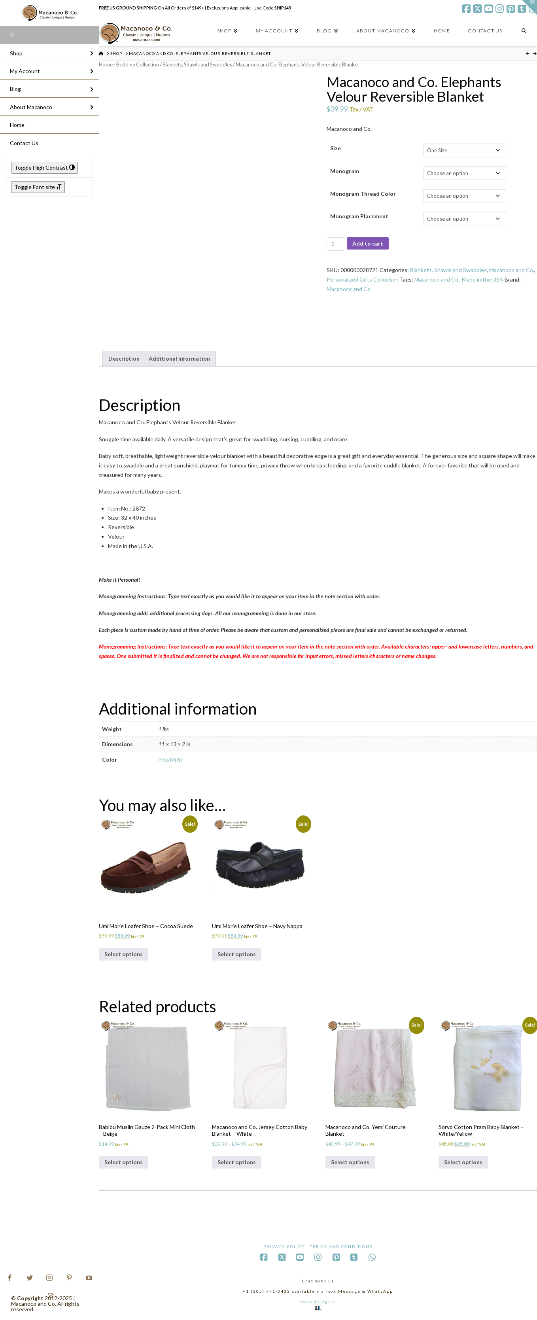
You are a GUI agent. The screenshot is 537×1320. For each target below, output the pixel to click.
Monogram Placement (359, 216)
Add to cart (367, 243)
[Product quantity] (336, 244)
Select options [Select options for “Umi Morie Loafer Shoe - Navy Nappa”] (236, 954)
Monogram (344, 171)
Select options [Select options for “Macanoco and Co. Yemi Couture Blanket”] (350, 1162)
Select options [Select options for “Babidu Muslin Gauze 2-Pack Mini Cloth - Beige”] (123, 1162)
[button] (529, 7)
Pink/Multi (170, 759)
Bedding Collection (137, 64)
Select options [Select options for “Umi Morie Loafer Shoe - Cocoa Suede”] (123, 954)
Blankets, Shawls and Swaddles (197, 64)
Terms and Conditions (341, 1246)
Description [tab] (124, 358)
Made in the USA (482, 279)
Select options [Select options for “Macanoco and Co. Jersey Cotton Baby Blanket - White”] (236, 1162)
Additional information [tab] (179, 358)
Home (106, 64)
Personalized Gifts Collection (363, 279)
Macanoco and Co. (511, 270)
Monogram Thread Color (363, 193)
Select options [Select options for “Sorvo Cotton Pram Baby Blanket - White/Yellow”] (463, 1162)
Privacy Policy (284, 1246)
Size (335, 148)
